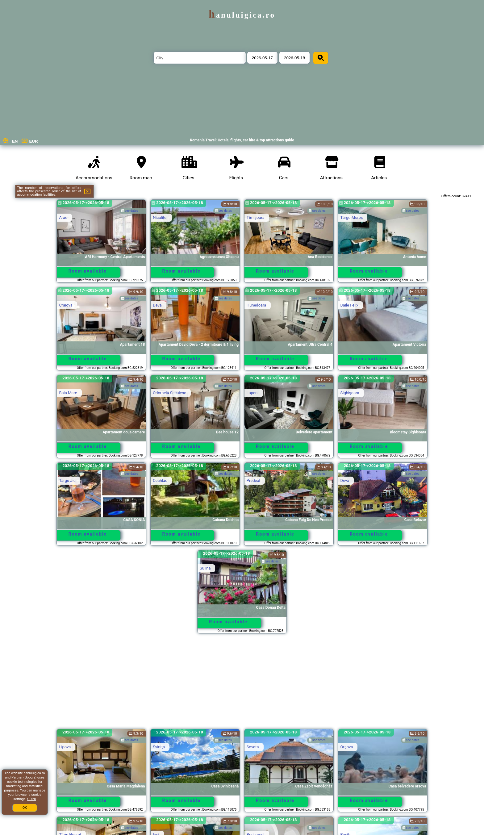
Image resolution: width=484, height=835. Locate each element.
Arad (63, 217)
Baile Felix (349, 305)
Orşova (346, 747)
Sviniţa (159, 747)
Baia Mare (68, 392)
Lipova (65, 747)
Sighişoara (349, 392)
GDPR (31, 799)
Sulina (205, 568)
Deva (157, 305)
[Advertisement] (242, 684)
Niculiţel (160, 217)
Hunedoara (256, 305)
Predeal (253, 480)
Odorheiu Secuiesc (169, 392)
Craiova (65, 305)
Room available (88, 271)
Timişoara (256, 217)
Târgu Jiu (67, 480)
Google (30, 777)
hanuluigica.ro (242, 15)
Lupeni (252, 392)
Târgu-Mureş (351, 217)
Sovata (253, 747)
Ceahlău (160, 480)
